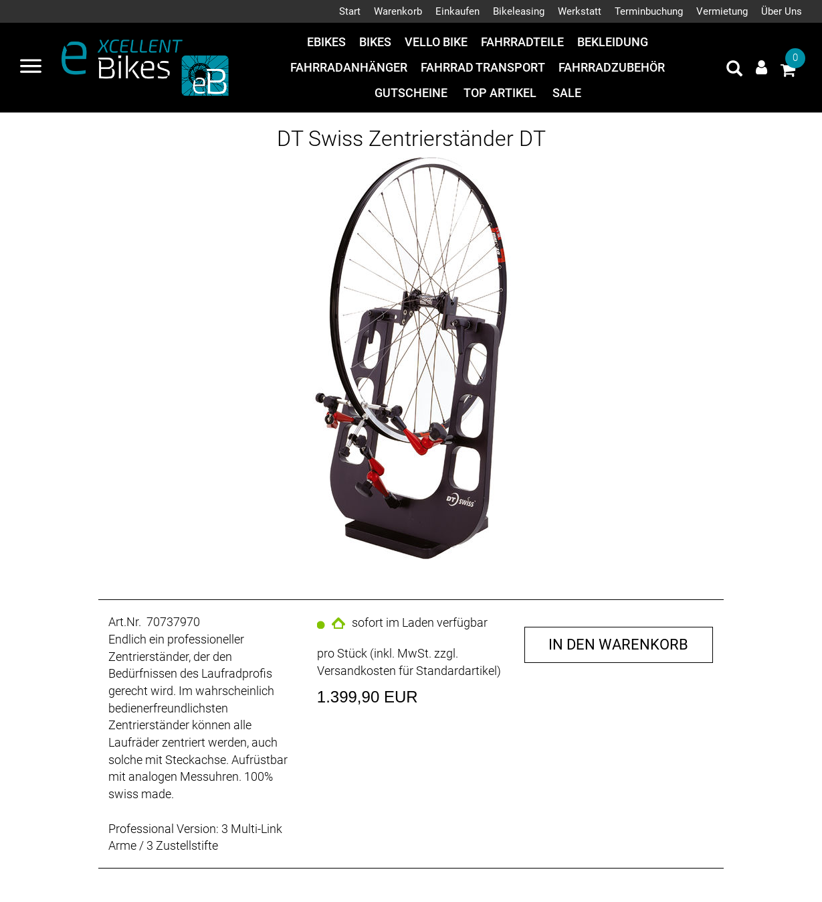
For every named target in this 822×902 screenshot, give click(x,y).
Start (350, 11)
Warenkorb (398, 11)
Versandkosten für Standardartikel (407, 671)
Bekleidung (612, 42)
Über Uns (781, 11)
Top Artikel (500, 93)
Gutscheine (411, 93)
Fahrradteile (522, 42)
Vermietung (722, 11)
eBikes (326, 42)
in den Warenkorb (618, 644)
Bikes (375, 42)
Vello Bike (436, 42)
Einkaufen (457, 11)
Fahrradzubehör (611, 67)
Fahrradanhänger (348, 67)
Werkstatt (579, 11)
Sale (566, 93)
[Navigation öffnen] (30, 67)
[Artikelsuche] (734, 70)
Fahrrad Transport (483, 67)
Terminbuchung (649, 11)
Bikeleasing (518, 11)
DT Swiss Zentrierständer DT (411, 138)
